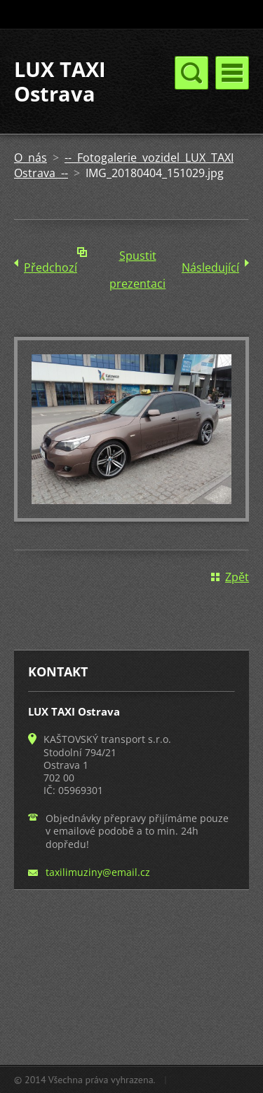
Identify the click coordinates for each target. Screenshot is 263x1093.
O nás (30, 157)
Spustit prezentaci (137, 259)
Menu (232, 73)
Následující (210, 267)
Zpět (237, 577)
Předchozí (50, 267)
